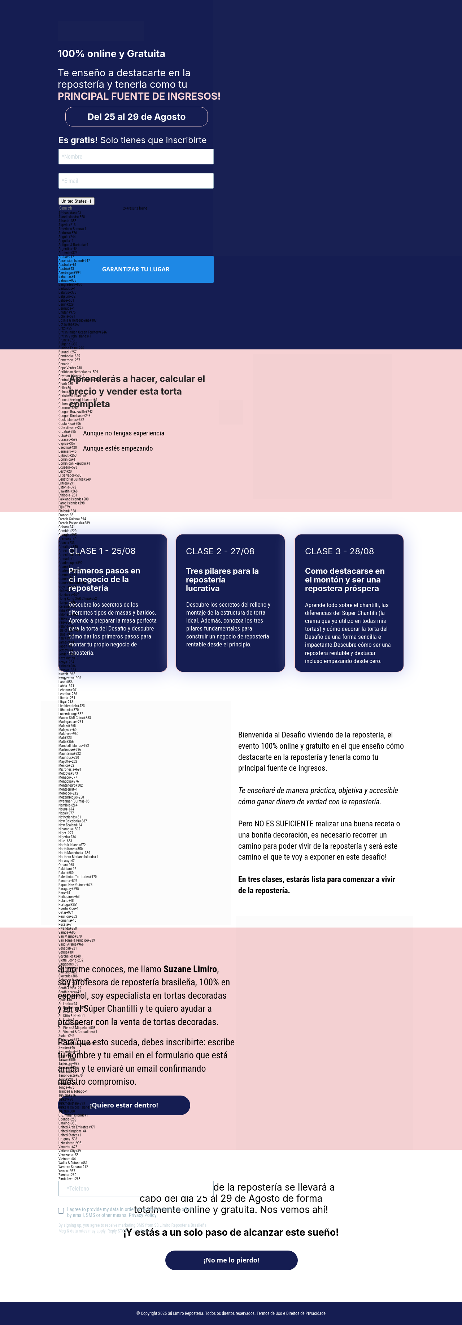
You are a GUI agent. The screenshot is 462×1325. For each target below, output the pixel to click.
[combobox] (76, 201)
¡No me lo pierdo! (231, 1260)
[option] (136, 213)
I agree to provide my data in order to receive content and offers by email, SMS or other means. (131, 1212)
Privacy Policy (142, 1215)
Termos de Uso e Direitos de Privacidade (291, 1313)
